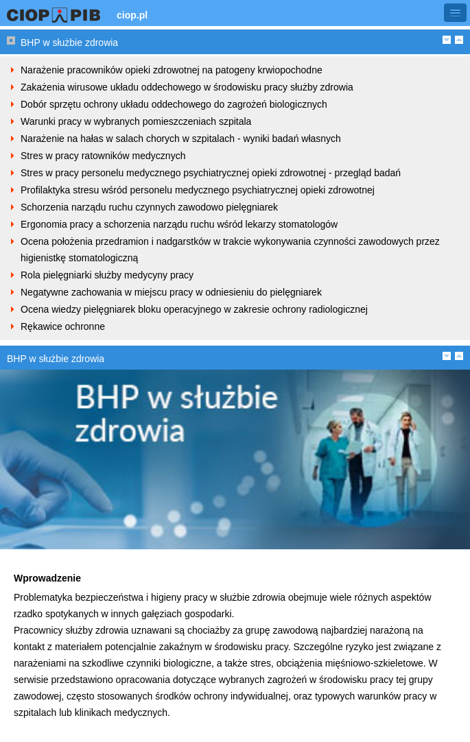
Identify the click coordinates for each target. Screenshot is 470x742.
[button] (455, 12)
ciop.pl (132, 15)
